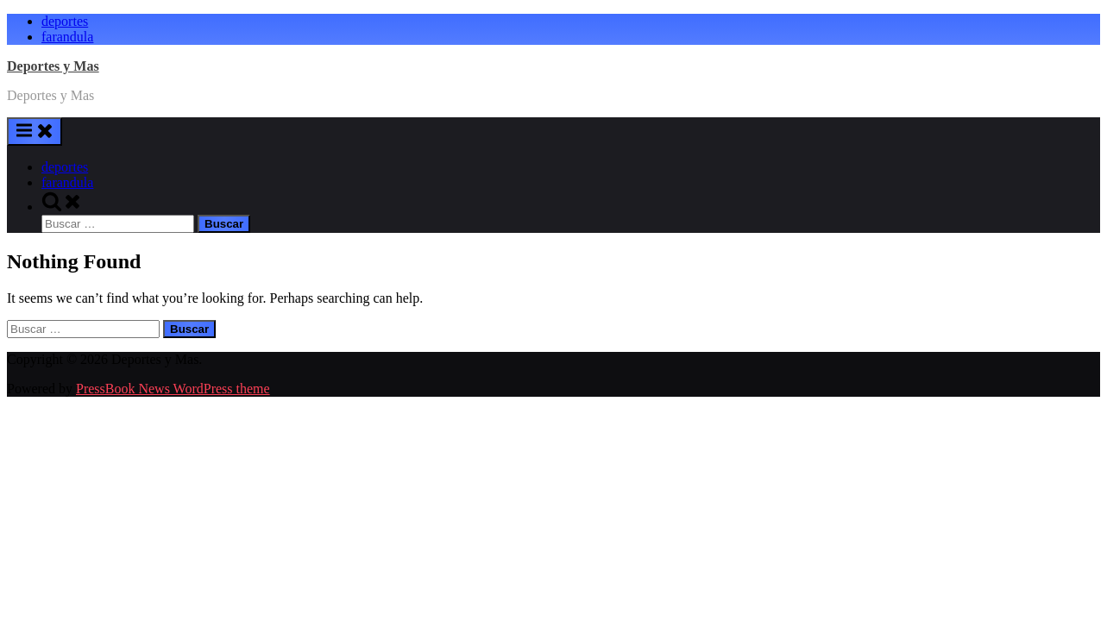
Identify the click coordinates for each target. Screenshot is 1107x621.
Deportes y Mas (53, 66)
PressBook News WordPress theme (173, 388)
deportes (64, 21)
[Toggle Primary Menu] (34, 131)
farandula (67, 36)
